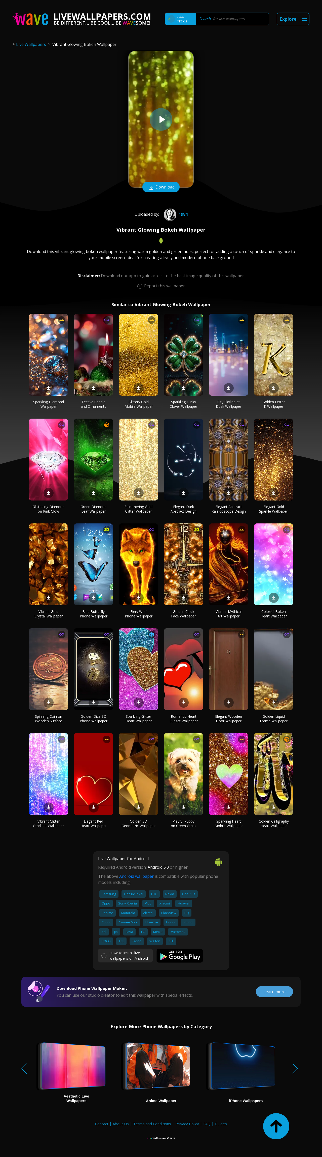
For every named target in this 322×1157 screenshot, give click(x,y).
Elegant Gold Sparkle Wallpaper (273, 509)
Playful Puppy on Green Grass (183, 823)
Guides (221, 1123)
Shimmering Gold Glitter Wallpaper (138, 509)
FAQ (207, 1123)
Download (161, 187)
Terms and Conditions (152, 1123)
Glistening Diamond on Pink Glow (48, 509)
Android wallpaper (136, 876)
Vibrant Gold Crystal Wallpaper (48, 613)
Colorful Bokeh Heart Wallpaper (274, 613)
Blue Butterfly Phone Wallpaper (93, 613)
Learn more (274, 991)
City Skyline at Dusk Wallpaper (228, 404)
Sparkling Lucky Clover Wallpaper (183, 404)
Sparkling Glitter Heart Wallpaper (139, 718)
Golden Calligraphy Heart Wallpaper (274, 823)
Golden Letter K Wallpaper (273, 404)
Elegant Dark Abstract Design (183, 509)
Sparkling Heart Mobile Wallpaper (229, 823)
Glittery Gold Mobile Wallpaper (139, 404)
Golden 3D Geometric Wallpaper (139, 823)
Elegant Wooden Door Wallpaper (228, 718)
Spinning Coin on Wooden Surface (48, 718)
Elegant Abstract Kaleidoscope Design (229, 509)
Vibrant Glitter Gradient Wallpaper (48, 823)
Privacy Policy (187, 1123)
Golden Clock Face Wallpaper (183, 613)
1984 (175, 214)
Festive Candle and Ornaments (93, 404)
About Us (121, 1123)
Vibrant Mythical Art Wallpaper (229, 613)
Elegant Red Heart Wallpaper (93, 823)
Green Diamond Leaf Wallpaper (93, 509)
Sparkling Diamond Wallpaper (48, 404)
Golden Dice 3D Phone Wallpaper (93, 718)
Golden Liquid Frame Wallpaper (274, 718)
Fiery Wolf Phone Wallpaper (138, 613)
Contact (101, 1123)
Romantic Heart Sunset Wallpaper (184, 718)
